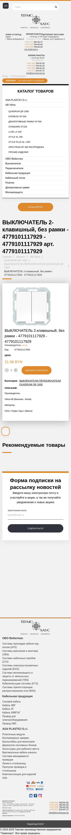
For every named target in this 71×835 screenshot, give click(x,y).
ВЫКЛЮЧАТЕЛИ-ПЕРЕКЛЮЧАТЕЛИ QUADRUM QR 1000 (40, 383)
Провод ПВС (9, 723)
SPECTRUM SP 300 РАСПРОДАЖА (26, 147)
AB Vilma (10, 105)
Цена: (8, 355)
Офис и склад (13, 35)
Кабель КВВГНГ (11, 712)
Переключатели (14, 168)
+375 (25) (35, 66)
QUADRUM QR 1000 (18, 111)
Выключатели (13, 163)
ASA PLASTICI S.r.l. (16, 100)
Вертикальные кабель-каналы (19, 752)
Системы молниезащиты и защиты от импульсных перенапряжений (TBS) (17, 676)
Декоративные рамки (17, 187)
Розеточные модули (13, 734)
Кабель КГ (8, 709)
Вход (5, 76)
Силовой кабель (11, 701)
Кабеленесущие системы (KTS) (20, 683)
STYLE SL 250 (15, 137)
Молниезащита (14, 192)
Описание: (11, 388)
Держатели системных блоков (19, 745)
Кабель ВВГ (9, 705)
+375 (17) (33, 42)
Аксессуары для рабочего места (20, 749)
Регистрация (18, 76)
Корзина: (11, 81)
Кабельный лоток (15, 178)
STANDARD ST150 (17, 126)
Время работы (34, 34)
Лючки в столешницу (14, 763)
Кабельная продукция (17, 173)
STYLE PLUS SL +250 (19, 142)
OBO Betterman (14, 158)
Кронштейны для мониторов (18, 741)
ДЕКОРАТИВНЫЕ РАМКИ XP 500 (24, 121)
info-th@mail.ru (31, 49)
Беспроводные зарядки (15, 738)
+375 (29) (33, 47)
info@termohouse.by (35, 73)
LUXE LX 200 (15, 132)
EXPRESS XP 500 (17, 116)
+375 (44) (33, 44)
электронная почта (17, 511)
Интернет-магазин (53, 35)
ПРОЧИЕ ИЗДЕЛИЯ (18, 152)
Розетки (9, 182)
